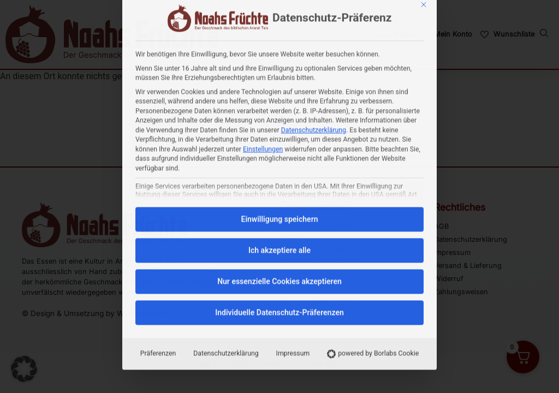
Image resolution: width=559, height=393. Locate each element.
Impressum (293, 241)
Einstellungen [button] (263, 37)
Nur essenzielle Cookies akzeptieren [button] (279, 169)
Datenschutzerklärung (313, 18)
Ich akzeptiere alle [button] (279, 138)
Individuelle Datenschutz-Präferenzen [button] (279, 200)
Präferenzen (158, 241)
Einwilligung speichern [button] (279, 107)
